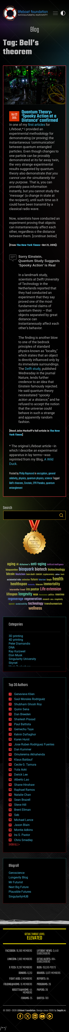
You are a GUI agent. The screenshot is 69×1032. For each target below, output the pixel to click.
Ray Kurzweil (17, 651)
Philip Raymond (26, 473)
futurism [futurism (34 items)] (42, 580)
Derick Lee (21, 774)
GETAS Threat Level (34, 937)
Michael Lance (23, 820)
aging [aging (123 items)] (11, 564)
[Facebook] (20, 1016)
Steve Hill (20, 804)
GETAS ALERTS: (44, 959)
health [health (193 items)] (58, 579)
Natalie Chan (22, 794)
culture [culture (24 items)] (57, 575)
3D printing (16, 636)
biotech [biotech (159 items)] (41, 569)
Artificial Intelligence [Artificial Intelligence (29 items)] (55, 565)
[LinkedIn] (35, 1016)
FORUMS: (25, 998)
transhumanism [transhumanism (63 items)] (53, 604)
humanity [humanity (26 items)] (31, 585)
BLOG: (39, 967)
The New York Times (28, 245)
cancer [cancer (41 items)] (39, 574)
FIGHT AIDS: (15, 978)
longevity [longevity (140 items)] (25, 594)
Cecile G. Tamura (25, 764)
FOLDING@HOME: (11, 984)
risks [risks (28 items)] (52, 599)
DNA (12, 647)
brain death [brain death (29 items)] (30, 574)
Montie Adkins (23, 830)
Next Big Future (19, 887)
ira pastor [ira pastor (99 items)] (32, 589)
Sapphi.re (61, 1011)
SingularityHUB (18, 896)
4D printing (16, 639)
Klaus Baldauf (23, 759)
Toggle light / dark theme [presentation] (63, 13)
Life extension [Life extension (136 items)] (50, 589)
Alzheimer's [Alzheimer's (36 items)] (25, 564)
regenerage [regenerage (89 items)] (15, 599)
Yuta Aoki (20, 769)
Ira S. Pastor (22, 835)
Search (61, 515)
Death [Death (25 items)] (62, 575)
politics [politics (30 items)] (51, 595)
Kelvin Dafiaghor (25, 734)
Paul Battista (22, 724)
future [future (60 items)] (34, 579)
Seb (16, 815)
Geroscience (16, 873)
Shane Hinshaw (24, 784)
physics (22, 478)
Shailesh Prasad (24, 719)
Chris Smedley (23, 840)
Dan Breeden (22, 714)
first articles (36, 125)
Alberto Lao (21, 779)
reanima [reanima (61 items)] (59, 594)
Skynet (13, 663)
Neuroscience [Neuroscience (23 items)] (43, 595)
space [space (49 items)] (12, 603)
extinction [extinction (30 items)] (26, 580)
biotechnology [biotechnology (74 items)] (56, 570)
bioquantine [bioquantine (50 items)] (12, 569)
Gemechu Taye (23, 729)
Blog (34, 30)
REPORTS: (41, 978)
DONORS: (23, 973)
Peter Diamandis (19, 643)
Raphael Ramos (24, 789)
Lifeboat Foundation (26, 1011)
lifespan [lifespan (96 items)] (11, 594)
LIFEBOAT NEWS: (44, 951)
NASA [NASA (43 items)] (35, 594)
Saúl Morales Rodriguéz (29, 699)
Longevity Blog (18, 877)
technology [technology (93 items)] (35, 604)
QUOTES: (41, 998)
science (48, 478)
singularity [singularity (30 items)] (58, 599)
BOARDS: (41, 973)
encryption (42, 473)
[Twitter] (28, 1016)
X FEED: (12, 967)
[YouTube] (42, 1016)
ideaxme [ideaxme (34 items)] (39, 585)
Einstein (28, 483)
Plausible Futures (20, 891)
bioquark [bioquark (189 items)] (26, 569)
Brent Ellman (22, 809)
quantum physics (35, 478)
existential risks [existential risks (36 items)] (14, 580)
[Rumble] (50, 1016)
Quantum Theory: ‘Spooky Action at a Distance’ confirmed (40, 116)
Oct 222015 (14, 116)
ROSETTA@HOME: (20, 990)
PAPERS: (41, 990)
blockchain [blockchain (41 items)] (20, 574)
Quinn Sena (21, 709)
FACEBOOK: (10, 951)
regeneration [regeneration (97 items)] (33, 599)
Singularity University (22, 659)
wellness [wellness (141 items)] (35, 608)
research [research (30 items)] (46, 599)
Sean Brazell (22, 799)
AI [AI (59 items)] (17, 564)
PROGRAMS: (42, 984)
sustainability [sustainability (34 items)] (21, 604)
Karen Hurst (21, 739)
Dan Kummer (22, 749)
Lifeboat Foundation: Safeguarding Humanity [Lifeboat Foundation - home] (25, 13)
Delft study (32, 369)
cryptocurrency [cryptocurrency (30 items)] (48, 574)
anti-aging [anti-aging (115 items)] (38, 564)
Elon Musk (15, 655)
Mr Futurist (16, 882)
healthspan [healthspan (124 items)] (18, 584)
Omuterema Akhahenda (29, 754)
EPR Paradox (39, 483)
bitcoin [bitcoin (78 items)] (10, 574)
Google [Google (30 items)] (49, 580)
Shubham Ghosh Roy (28, 704)
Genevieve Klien (24, 694)
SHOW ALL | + (14, 844)
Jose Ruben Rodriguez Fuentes (34, 744)
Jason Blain (22, 825)
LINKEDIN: (12, 959)
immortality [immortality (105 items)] (52, 584)
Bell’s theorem (16, 483)
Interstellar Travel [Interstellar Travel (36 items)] (17, 590)
